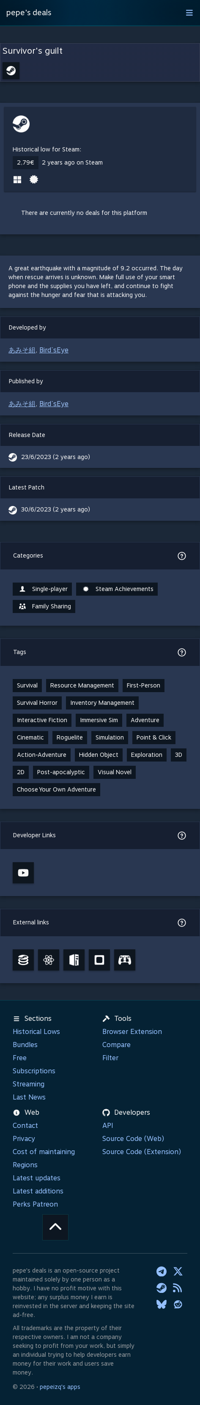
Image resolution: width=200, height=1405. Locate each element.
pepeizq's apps (60, 1386)
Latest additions (38, 1191)
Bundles (25, 1045)
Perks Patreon (35, 1204)
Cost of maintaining (44, 1152)
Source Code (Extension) (141, 1152)
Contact (25, 1126)
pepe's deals (28, 12)
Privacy (24, 1139)
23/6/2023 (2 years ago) (55, 457)
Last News (29, 1097)
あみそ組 (22, 350)
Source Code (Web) (133, 1139)
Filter (110, 1058)
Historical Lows (36, 1032)
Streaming (28, 1084)
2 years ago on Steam (72, 162)
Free (20, 1058)
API (107, 1126)
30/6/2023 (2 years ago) (55, 509)
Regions (25, 1165)
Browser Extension (132, 1032)
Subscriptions (34, 1071)
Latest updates (36, 1178)
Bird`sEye (53, 350)
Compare (116, 1045)
